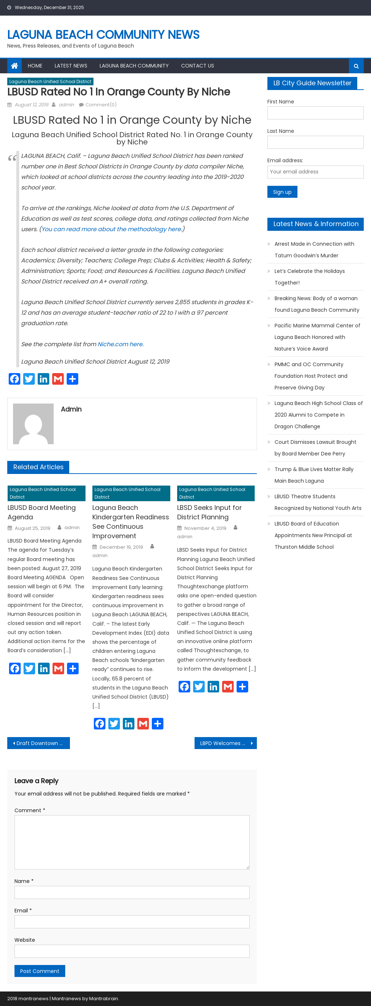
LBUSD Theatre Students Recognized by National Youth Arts (318, 502)
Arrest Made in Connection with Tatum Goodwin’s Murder (314, 249)
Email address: (285, 160)
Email (23, 910)
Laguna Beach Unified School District (50, 81)
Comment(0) (101, 104)
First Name (280, 101)
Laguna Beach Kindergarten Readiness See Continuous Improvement (130, 521)
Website (24, 940)
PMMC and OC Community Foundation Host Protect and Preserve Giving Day (311, 376)
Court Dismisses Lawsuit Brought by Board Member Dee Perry (316, 447)
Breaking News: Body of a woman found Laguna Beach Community (317, 304)
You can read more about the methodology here (111, 229)
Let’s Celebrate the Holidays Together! (310, 276)
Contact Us (197, 65)
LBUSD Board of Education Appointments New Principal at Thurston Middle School (313, 535)
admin (66, 104)
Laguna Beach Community (134, 65)
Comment (29, 810)
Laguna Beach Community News (103, 34)
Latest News (71, 65)
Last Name (280, 131)
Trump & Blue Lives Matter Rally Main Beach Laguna (314, 475)
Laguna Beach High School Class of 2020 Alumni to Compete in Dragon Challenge (319, 415)
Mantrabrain (103, 998)
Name (24, 881)
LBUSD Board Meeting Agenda (42, 512)
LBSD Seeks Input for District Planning (209, 512)
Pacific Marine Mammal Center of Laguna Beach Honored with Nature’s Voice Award (317, 337)
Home (35, 65)
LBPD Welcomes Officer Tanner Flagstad (228, 743)
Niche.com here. (120, 344)
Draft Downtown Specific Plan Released (43, 743)
